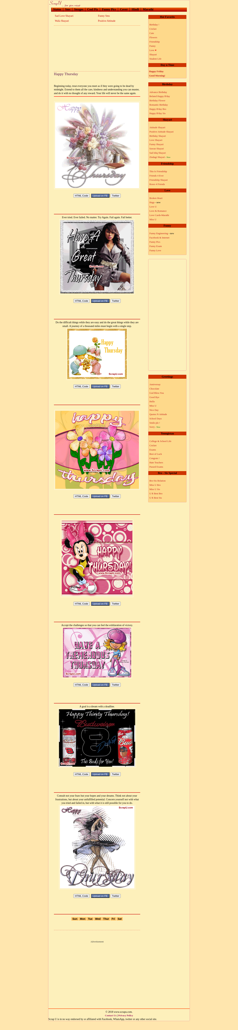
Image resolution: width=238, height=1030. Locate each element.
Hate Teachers (156, 462)
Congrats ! (154, 458)
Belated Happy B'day (159, 96)
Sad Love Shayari (64, 15)
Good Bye (154, 397)
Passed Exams (156, 466)
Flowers (153, 37)
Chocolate (154, 388)
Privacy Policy (125, 1024)
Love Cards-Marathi (159, 215)
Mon (82, 927)
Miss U (152, 219)
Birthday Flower (157, 100)
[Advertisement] (97, 47)
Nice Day (153, 410)
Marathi (148, 9)
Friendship (154, 41)
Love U (153, 206)
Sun (75, 927)
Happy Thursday (66, 74)
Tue (90, 927)
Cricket (152, 28)
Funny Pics (109, 9)
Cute (151, 33)
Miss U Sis (154, 489)
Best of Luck (155, 454)
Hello (152, 401)
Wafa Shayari (62, 20)
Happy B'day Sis (157, 113)
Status (57, 9)
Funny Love (155, 250)
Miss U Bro (155, 485)
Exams (152, 449)
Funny (152, 46)
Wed (97, 927)
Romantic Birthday (158, 104)
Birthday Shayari (157, 136)
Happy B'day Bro (157, 109)
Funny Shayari (156, 144)
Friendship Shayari (158, 180)
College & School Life (160, 441)
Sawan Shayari (156, 148)
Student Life (155, 58)
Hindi (135, 9)
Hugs (154, 202)
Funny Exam (155, 246)
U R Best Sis (155, 497)
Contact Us (111, 1024)
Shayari (153, 54)
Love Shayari (155, 140)
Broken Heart (155, 198)
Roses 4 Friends (157, 184)
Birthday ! (154, 24)
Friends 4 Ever (156, 175)
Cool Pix (92, 9)
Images (78, 9)
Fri (113, 927)
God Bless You (156, 393)
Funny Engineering (161, 233)
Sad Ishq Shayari (157, 152)
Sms (67, 9)
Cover (124, 9)
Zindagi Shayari (159, 157)
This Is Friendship (158, 171)
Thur (106, 927)
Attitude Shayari (157, 127)
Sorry (154, 426)
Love (152, 50)
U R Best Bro (155, 493)
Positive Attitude (106, 20)
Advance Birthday (158, 92)
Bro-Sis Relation (157, 480)
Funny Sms (104, 15)
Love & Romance (157, 210)
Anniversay (154, 384)
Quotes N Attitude (158, 414)
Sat (120, 927)
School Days (155, 418)
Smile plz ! (154, 422)
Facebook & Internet (159, 237)
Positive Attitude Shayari (161, 131)
